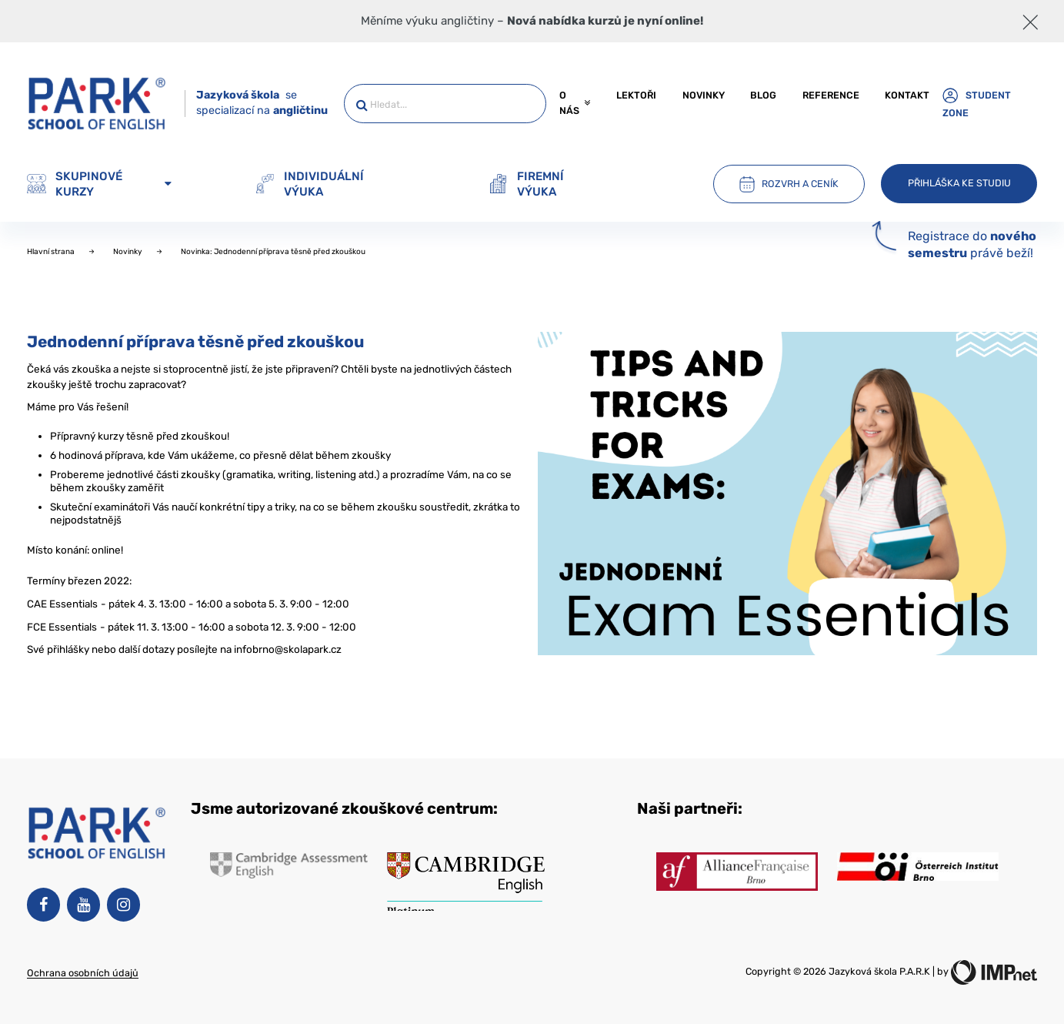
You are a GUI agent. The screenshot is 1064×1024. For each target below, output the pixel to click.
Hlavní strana (51, 251)
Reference (830, 95)
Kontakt (907, 95)
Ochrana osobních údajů (82, 973)
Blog (763, 95)
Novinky (703, 95)
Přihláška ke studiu (959, 183)
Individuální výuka (309, 184)
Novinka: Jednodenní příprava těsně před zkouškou (273, 251)
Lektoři (636, 95)
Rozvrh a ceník (788, 184)
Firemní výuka (526, 184)
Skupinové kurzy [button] (99, 184)
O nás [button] (575, 102)
